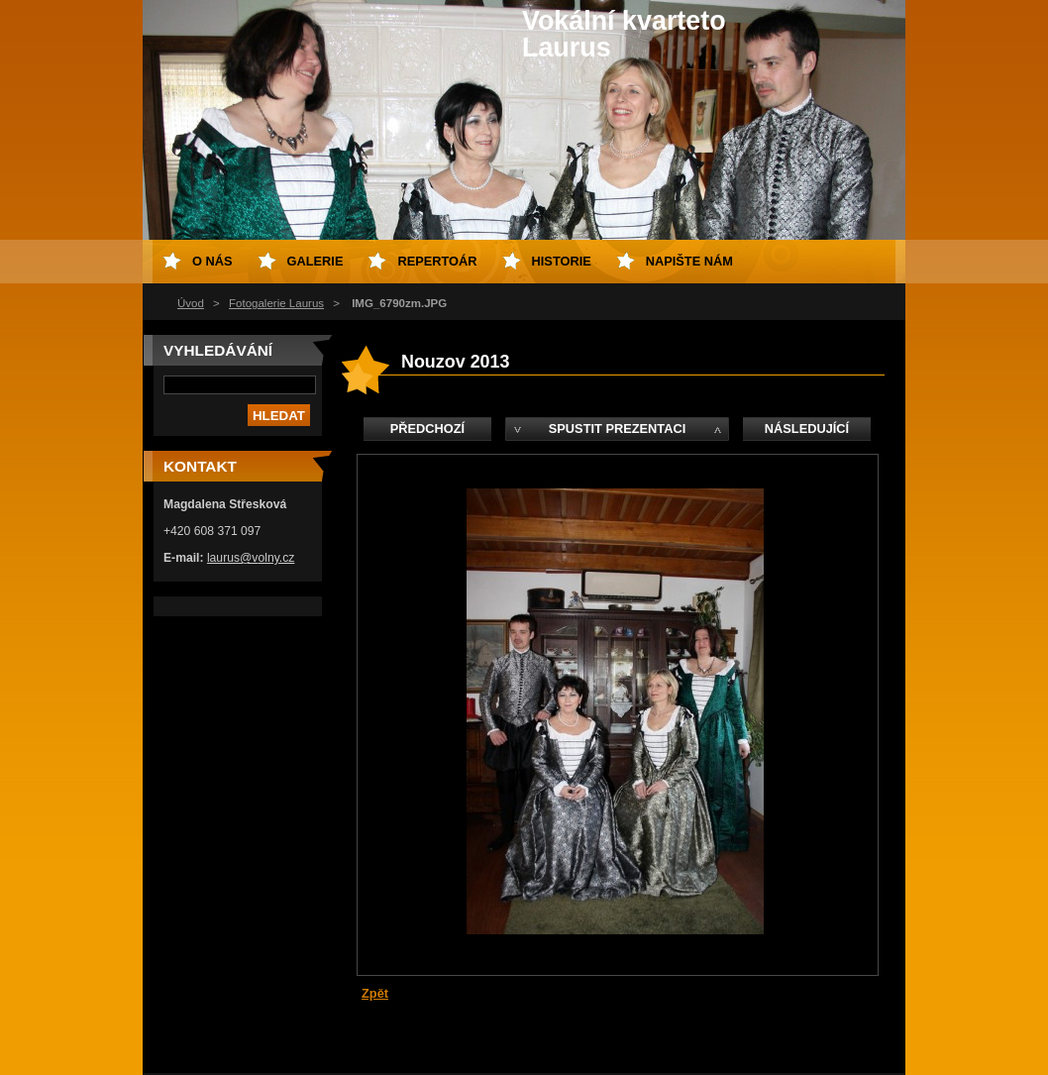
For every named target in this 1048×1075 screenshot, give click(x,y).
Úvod (190, 303)
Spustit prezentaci (617, 428)
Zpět (375, 993)
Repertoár (436, 261)
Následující (807, 428)
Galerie (315, 261)
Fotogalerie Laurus (276, 303)
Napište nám (689, 261)
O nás (212, 261)
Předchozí (427, 428)
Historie (561, 261)
